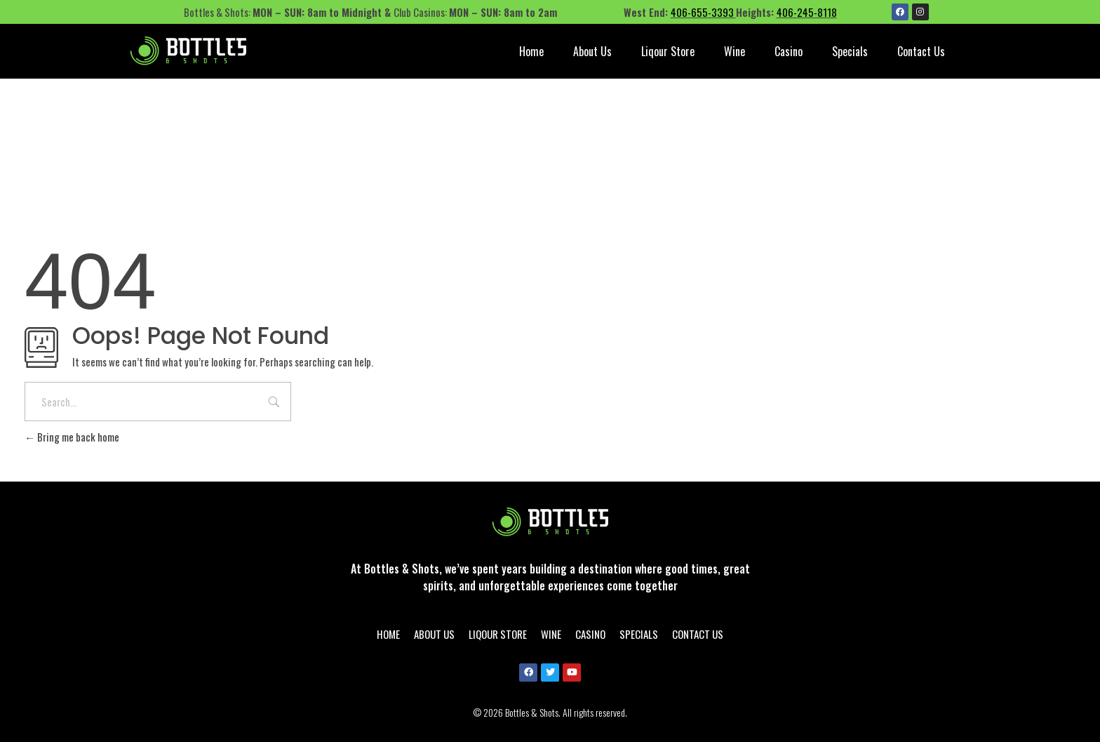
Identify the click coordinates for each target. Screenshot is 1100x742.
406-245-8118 (807, 12)
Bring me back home (72, 436)
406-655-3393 (703, 12)
